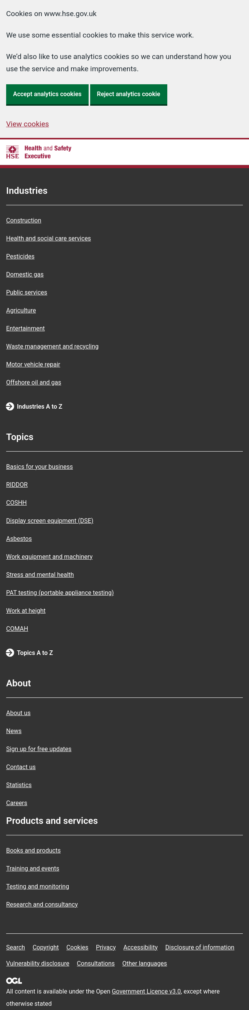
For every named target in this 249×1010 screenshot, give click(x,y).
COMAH (17, 628)
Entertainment (25, 328)
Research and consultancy (42, 904)
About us (18, 713)
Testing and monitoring (37, 886)
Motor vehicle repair (33, 364)
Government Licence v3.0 (146, 991)
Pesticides (20, 256)
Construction (23, 220)
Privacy (106, 947)
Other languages (144, 963)
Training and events (32, 868)
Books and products (33, 850)
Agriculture (21, 310)
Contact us (21, 767)
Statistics (19, 785)
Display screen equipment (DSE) (49, 520)
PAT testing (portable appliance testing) (60, 592)
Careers (16, 803)
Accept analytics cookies (47, 94)
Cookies (77, 947)
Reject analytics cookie (128, 94)
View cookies (27, 123)
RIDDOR (17, 484)
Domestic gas (25, 274)
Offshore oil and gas (33, 382)
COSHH (16, 502)
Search (15, 947)
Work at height (26, 610)
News (13, 731)
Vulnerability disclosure (37, 963)
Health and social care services (48, 238)
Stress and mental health (40, 574)
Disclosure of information (199, 947)
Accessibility (140, 947)
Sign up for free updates (38, 749)
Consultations (96, 963)
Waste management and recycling (52, 346)
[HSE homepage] (38, 152)
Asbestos (19, 538)
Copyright (46, 947)
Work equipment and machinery (49, 556)
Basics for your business (39, 466)
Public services (26, 292)
